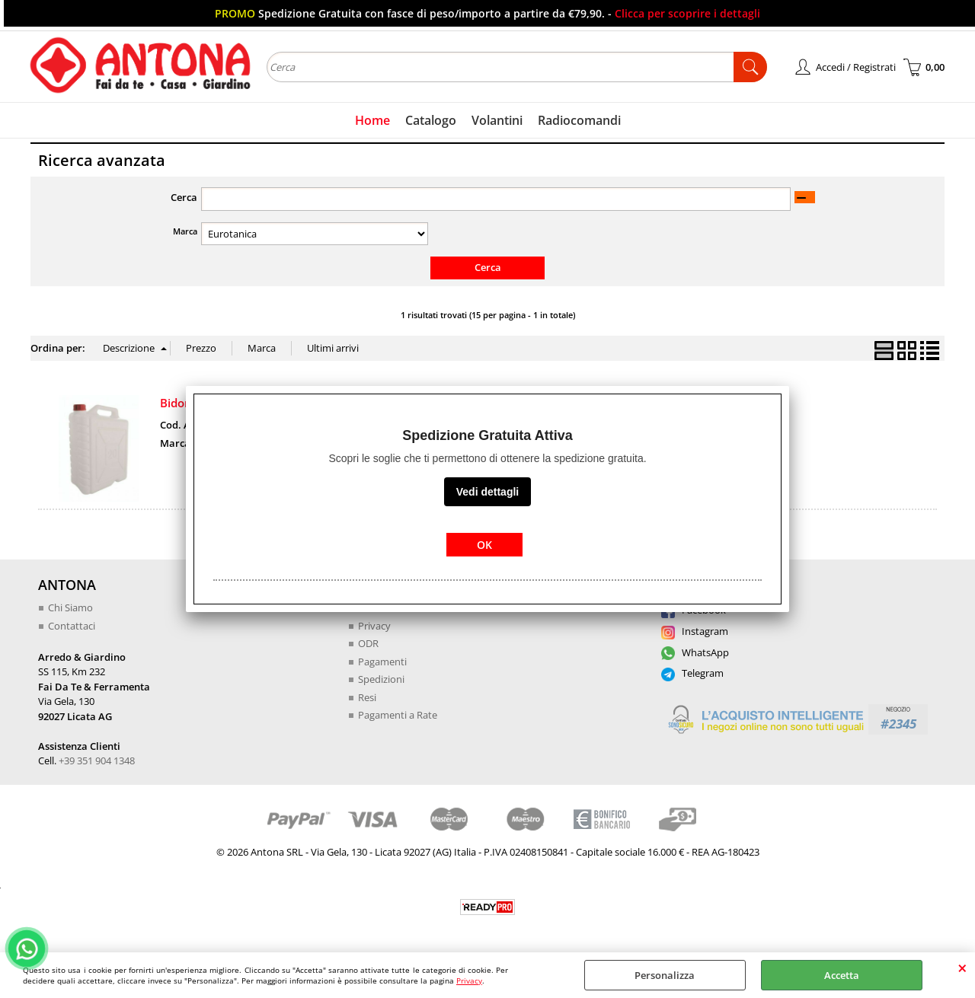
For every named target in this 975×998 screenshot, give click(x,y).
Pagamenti (382, 661)
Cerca (184, 197)
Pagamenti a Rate (397, 715)
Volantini (497, 120)
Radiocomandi (579, 120)
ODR (368, 643)
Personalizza (665, 975)
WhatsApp (695, 652)
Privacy (469, 980)
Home (372, 120)
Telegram (692, 673)
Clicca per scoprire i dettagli (687, 13)
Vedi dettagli (487, 492)
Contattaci (71, 626)
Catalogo (430, 120)
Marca (185, 231)
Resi (367, 697)
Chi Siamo (70, 607)
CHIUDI (962, 967)
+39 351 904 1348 (97, 760)
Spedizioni (381, 679)
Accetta (841, 975)
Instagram (694, 631)
